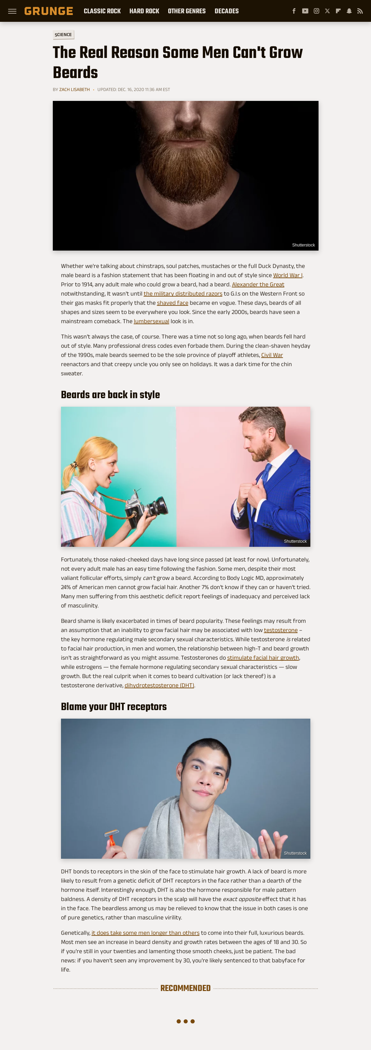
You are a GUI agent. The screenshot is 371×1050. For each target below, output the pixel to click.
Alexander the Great (258, 284)
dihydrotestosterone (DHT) (159, 685)
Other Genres (187, 11)
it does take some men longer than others (146, 932)
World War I (288, 275)
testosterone (281, 630)
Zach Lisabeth (74, 89)
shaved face (172, 302)
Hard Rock (144, 11)
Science (63, 34)
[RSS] (360, 11)
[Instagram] (316, 11)
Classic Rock (102, 11)
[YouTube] (305, 11)
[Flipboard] (338, 11)
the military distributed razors (183, 293)
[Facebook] (294, 11)
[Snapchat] (349, 11)
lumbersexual (151, 321)
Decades (227, 11)
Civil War (272, 354)
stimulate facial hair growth (263, 657)
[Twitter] (327, 11)
